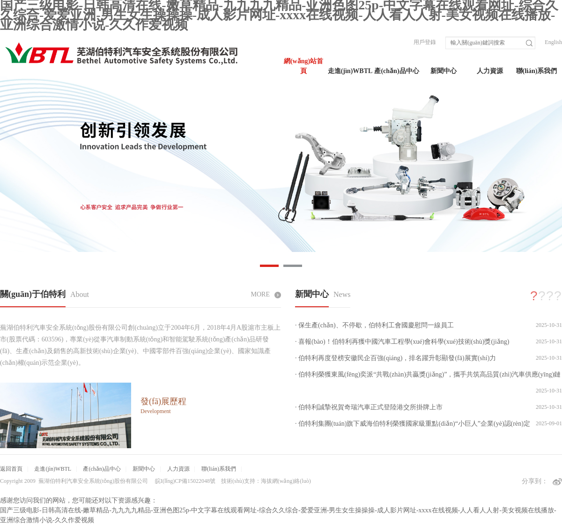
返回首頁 (11, 469)
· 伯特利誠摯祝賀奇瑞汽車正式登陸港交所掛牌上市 (369, 407)
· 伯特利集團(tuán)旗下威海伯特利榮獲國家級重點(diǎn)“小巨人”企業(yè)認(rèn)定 (412, 423)
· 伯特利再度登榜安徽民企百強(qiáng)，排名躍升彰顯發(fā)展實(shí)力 (395, 358)
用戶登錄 (425, 42)
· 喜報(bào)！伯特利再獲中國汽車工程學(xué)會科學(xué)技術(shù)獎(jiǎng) (402, 341)
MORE (266, 294)
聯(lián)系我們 (536, 70)
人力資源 (490, 70)
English (553, 42)
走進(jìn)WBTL (350, 70)
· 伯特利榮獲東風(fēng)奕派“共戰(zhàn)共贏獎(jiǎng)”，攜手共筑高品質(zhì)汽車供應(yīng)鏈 (428, 374)
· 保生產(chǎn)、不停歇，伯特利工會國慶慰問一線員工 (374, 325)
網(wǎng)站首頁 (303, 66)
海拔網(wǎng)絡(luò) (286, 481)
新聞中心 (443, 70)
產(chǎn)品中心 (396, 70)
